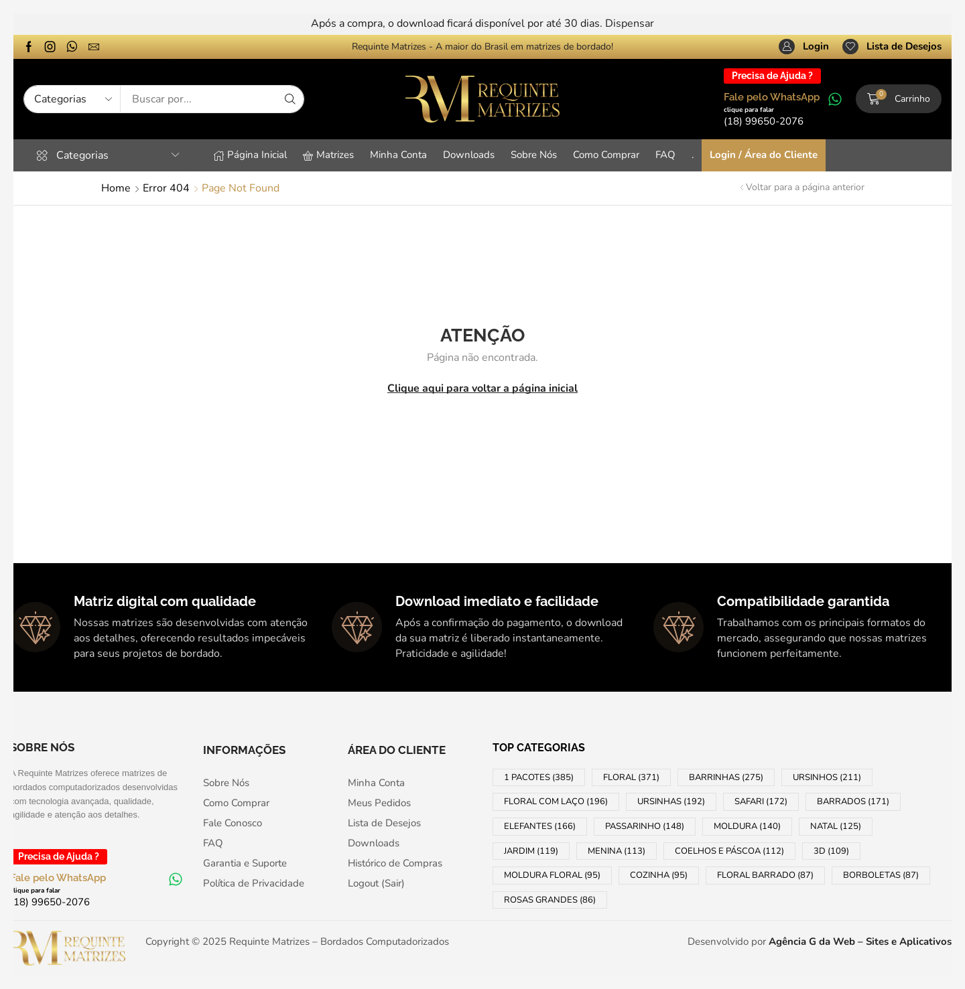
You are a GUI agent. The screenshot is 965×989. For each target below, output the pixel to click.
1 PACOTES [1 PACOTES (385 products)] (539, 777)
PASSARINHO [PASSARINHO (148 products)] (644, 826)
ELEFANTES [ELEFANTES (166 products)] (540, 826)
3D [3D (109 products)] (831, 851)
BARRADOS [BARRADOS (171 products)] (853, 801)
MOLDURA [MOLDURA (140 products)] (747, 826)
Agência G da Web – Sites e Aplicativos (860, 941)
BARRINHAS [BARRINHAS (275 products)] (726, 777)
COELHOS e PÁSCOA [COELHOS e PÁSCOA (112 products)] (729, 851)
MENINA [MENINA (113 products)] (616, 851)
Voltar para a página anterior (805, 187)
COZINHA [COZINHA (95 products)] (659, 875)
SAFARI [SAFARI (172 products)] (760, 801)
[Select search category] (72, 99)
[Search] (290, 99)
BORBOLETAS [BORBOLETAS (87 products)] (881, 875)
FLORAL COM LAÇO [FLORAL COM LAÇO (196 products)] (556, 801)
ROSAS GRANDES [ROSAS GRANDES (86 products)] (550, 900)
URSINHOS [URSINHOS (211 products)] (827, 777)
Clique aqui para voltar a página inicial (482, 388)
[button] (804, 47)
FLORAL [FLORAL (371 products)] (631, 777)
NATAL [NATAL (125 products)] (835, 826)
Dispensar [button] (629, 23)
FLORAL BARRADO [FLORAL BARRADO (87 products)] (765, 875)
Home (116, 188)
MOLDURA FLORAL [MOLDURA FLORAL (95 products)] (552, 875)
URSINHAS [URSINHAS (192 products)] (671, 801)
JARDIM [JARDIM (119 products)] (531, 851)
